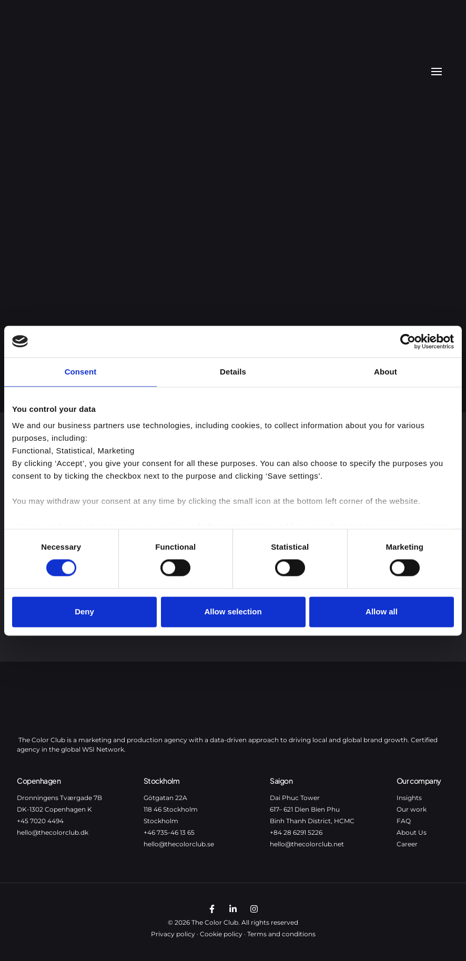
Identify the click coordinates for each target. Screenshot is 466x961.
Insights (409, 798)
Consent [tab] (81, 371)
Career (407, 844)
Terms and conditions (281, 934)
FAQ (404, 821)
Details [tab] (233, 371)
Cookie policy (221, 934)
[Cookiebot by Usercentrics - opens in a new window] (408, 341)
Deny (84, 611)
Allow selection (232, 611)
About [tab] (385, 371)
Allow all (382, 611)
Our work (412, 809)
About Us (412, 832)
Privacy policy (173, 934)
